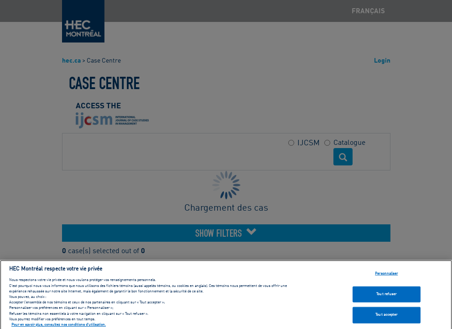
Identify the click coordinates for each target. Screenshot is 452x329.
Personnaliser (386, 276)
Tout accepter (386, 317)
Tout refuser (386, 296)
